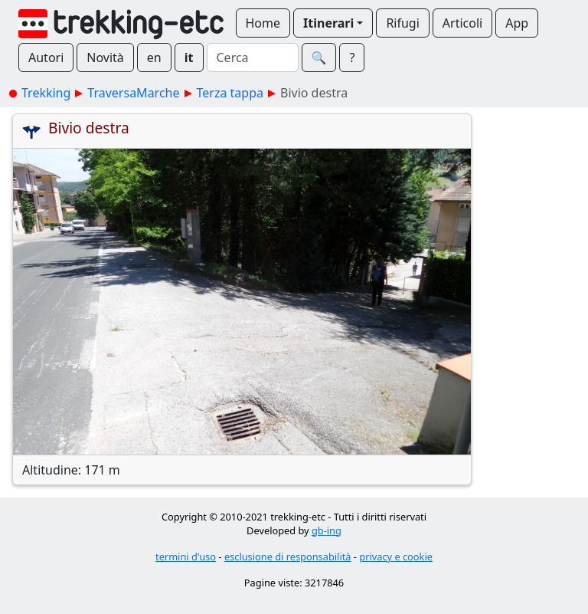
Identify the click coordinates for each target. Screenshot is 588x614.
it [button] (189, 57)
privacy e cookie (396, 556)
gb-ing (326, 530)
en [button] (154, 57)
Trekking (45, 92)
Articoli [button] (462, 23)
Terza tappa (230, 92)
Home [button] (263, 23)
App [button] (516, 23)
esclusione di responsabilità (287, 556)
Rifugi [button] (402, 23)
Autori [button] (46, 57)
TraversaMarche (133, 92)
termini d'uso (185, 556)
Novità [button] (105, 57)
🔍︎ (319, 57)
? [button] (351, 57)
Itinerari (328, 23)
